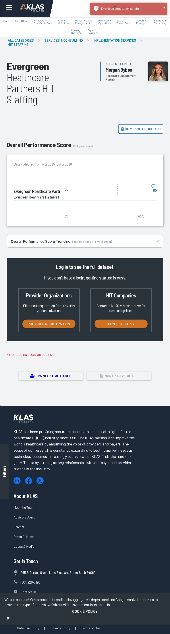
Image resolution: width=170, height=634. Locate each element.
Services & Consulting (63, 40)
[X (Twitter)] (40, 480)
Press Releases (24, 536)
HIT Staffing (18, 44)
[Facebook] (28, 480)
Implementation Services (114, 40)
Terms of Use (90, 628)
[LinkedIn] (17, 480)
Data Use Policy (28, 628)
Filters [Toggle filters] (4, 471)
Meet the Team (24, 507)
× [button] (164, 7)
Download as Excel (50, 376)
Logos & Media (24, 546)
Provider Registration (49, 324)
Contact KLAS (121, 324)
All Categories (21, 40)
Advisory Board (24, 517)
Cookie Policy (85, 611)
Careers (19, 527)
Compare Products (141, 129)
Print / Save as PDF (119, 376)
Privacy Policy (60, 628)
